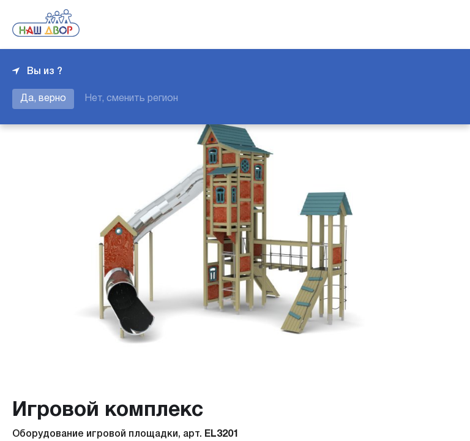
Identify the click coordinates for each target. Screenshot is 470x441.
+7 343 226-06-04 (416, 24)
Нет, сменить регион (131, 98)
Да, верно (43, 98)
